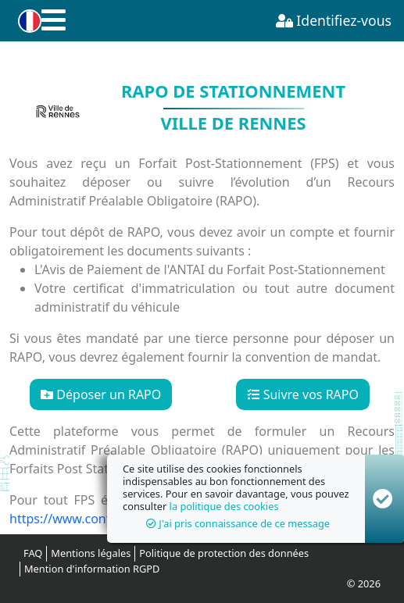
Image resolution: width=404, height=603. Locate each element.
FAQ (32, 553)
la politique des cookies (224, 506)
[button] (27, 21)
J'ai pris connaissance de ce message (238, 523)
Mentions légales (90, 553)
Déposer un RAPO (101, 394)
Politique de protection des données (224, 553)
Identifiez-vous (333, 20)
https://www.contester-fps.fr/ (94, 518)
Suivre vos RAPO (303, 394)
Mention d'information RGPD (91, 569)
